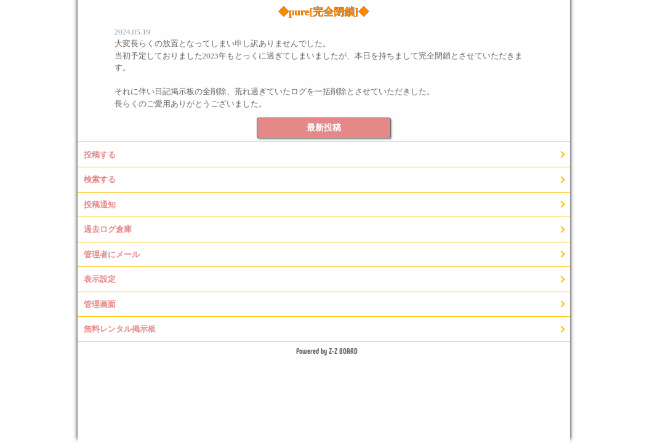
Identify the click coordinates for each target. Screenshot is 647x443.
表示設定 (100, 279)
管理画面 (100, 304)
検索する (100, 179)
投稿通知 (100, 204)
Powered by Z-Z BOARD (327, 351)
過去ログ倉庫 (108, 229)
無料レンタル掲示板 (120, 328)
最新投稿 (324, 127)
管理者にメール (112, 254)
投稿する (100, 154)
